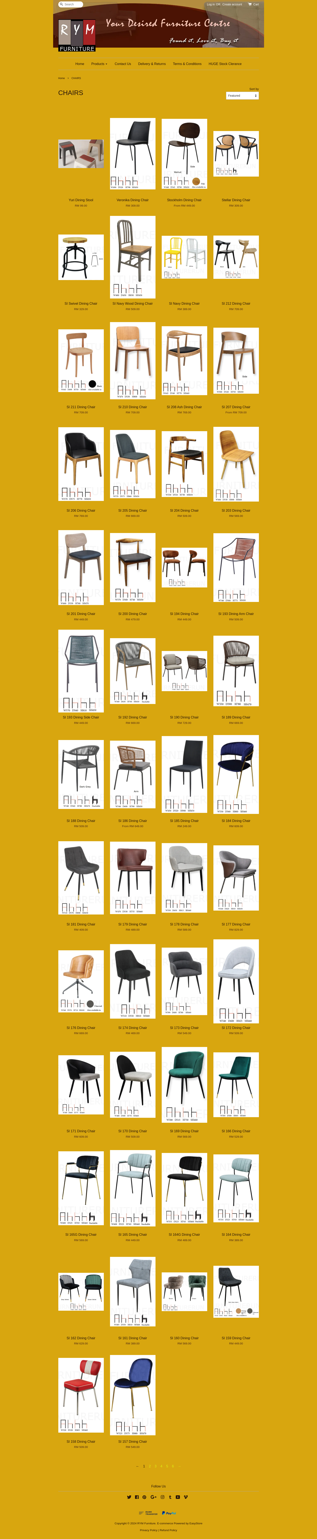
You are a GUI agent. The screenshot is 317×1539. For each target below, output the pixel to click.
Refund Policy (168, 1530)
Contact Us (123, 64)
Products (99, 64)
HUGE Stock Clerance (225, 64)
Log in (211, 4)
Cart (256, 4)
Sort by (254, 89)
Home (79, 64)
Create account (232, 4)
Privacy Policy (149, 1530)
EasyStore (195, 1523)
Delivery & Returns (152, 64)
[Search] (70, 4)
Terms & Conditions (187, 64)
